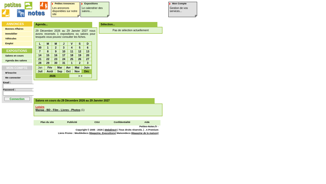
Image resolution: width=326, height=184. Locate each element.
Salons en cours (14, 55)
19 (79, 55)
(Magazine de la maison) (144, 133)
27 (87, 59)
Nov (77, 71)
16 (55, 55)
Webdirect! (111, 130)
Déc (86, 71)
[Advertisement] (96, 89)
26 (79, 59)
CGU (97, 122)
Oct (68, 71)
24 (63, 59)
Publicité (72, 122)
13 (87, 51)
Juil (40, 71)
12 (79, 51)
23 (55, 59)
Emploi (9, 43)
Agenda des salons (16, 60)
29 (47, 62)
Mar (59, 67)
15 (47, 55)
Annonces (15, 24)
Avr (68, 67)
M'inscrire (11, 73)
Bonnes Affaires (14, 29)
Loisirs (39, 106)
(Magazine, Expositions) (102, 133)
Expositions (16, 51)
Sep (59, 71)
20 (87, 55)
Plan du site (47, 122)
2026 (52, 75)
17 (63, 55)
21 (40, 59)
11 (71, 51)
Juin (86, 67)
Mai (77, 67)
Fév (49, 67)
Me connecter (13, 77)
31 (63, 62)
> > (80, 75)
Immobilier (11, 33)
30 (40, 47)
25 (71, 59)
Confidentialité (122, 122)
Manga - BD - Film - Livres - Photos (57, 109)
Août (50, 71)
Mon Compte (17, 68)
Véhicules (11, 38)
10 (63, 51)
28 (40, 62)
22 (47, 59)
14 (40, 55)
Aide (147, 122)
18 (71, 55)
